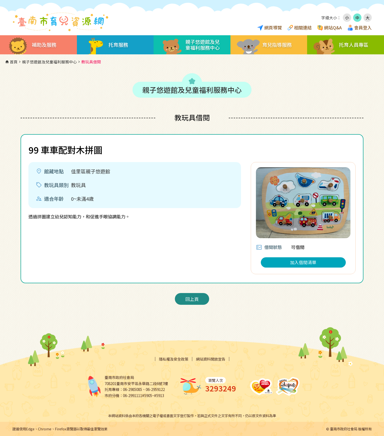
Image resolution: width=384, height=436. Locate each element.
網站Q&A (333, 27)
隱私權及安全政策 (173, 359)
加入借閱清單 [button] (303, 262)
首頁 (11, 62)
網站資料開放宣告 (210, 359)
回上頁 (192, 299)
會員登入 (363, 27)
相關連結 (303, 27)
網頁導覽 (273, 27)
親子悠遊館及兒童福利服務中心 (47, 62)
